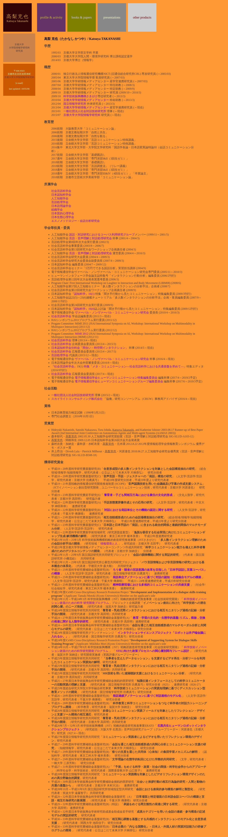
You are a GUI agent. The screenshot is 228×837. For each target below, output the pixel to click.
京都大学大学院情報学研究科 (19, 77)
